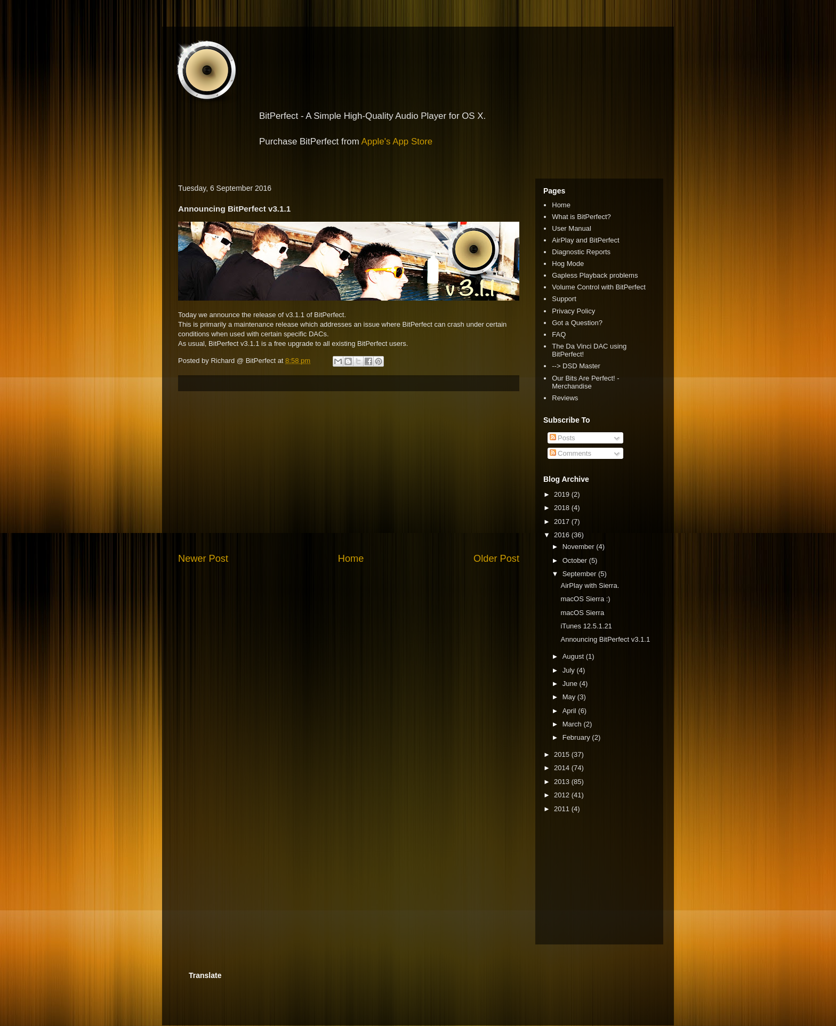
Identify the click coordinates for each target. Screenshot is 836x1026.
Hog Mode (568, 264)
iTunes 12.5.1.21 (586, 626)
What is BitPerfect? (581, 217)
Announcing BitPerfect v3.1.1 (605, 639)
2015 (563, 754)
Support (564, 299)
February (577, 737)
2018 (563, 508)
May (569, 697)
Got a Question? (577, 323)
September (580, 574)
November (579, 547)
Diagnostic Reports (581, 252)
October (575, 560)
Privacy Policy (573, 311)
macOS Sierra (582, 613)
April (570, 711)
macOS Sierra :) (585, 599)
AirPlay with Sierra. (589, 585)
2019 (563, 494)
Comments (570, 453)
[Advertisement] (349, 471)
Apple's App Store (397, 141)
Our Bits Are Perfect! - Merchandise (585, 382)
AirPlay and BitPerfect (585, 240)
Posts (562, 438)
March (573, 724)
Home (351, 558)
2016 (563, 535)
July (569, 670)
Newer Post (203, 558)
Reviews (565, 398)
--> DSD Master (576, 366)
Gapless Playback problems (595, 275)
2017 (563, 522)
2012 (563, 795)
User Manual (571, 228)
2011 (563, 809)
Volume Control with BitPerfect (599, 287)
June (571, 684)
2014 (563, 768)
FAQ (559, 334)
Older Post (496, 558)
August (574, 656)
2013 (563, 782)
